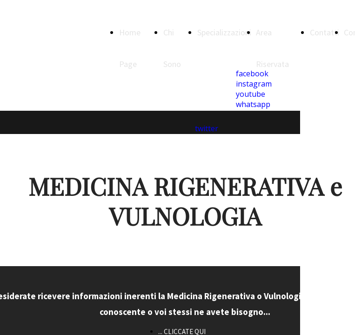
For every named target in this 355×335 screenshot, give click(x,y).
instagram (254, 84)
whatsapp (253, 104)
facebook (252, 73)
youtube (250, 94)
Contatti (324, 32)
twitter (206, 128)
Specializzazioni (224, 32)
